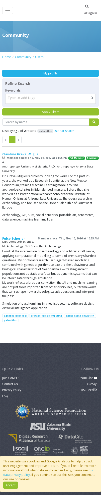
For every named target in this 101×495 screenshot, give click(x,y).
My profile (50, 73)
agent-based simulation (80, 315)
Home (6, 57)
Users (39, 57)
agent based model (15, 315)
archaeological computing (46, 315)
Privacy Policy (11, 390)
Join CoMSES (10, 378)
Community (23, 57)
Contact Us (10, 384)
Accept (10, 485)
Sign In (90, 13)
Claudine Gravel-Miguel (20, 154)
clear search (65, 131)
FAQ (5, 396)
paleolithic (10, 320)
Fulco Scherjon (13, 238)
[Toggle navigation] (7, 10)
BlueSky (91, 384)
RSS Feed (89, 390)
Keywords (13, 90)
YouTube (88, 378)
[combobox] (50, 99)
